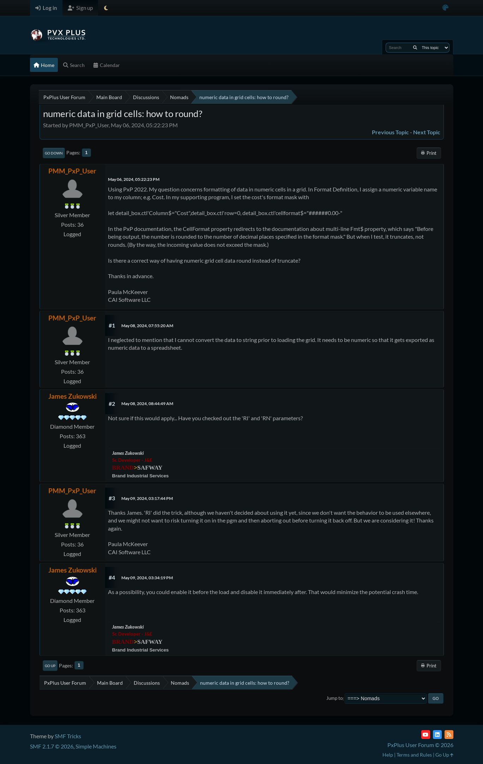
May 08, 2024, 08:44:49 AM (147, 403)
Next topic (426, 132)
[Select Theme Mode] (106, 8)
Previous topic (390, 132)
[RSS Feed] (449, 734)
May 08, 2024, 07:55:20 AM (147, 325)
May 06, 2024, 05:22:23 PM (133, 179)
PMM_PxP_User (72, 171)
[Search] (415, 48)
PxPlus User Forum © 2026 (420, 744)
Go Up (50, 666)
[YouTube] (425, 734)
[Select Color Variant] (445, 8)
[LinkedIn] (437, 734)
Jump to (334, 698)
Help (387, 755)
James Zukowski (72, 396)
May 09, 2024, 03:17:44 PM (147, 498)
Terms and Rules (414, 755)
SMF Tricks (68, 736)
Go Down (54, 153)
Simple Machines (96, 746)
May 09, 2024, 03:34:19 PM (147, 577)
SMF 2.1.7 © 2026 (51, 746)
